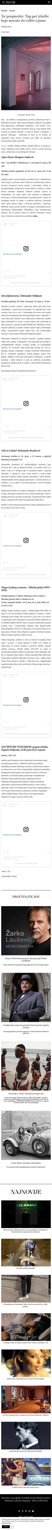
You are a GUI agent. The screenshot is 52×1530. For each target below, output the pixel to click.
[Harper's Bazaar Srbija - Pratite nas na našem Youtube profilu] (33, 1511)
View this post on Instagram (12, 254)
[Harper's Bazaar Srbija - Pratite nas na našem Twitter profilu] (22, 1511)
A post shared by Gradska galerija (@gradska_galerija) (26, 437)
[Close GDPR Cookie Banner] (12, 1526)
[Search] (49, 2)
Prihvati (6, 1526)
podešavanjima (6, 1523)
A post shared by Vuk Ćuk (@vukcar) (25, 863)
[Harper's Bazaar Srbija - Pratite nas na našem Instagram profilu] (29, 1511)
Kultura (4, 11)
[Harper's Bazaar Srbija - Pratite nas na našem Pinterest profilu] (26, 1511)
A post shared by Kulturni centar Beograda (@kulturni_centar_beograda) (26, 734)
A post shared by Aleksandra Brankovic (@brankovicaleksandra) (26, 574)
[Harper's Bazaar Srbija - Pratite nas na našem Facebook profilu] (19, 1511)
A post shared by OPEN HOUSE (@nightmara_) (26, 283)
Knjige (12, 11)
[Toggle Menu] (3, 2)
